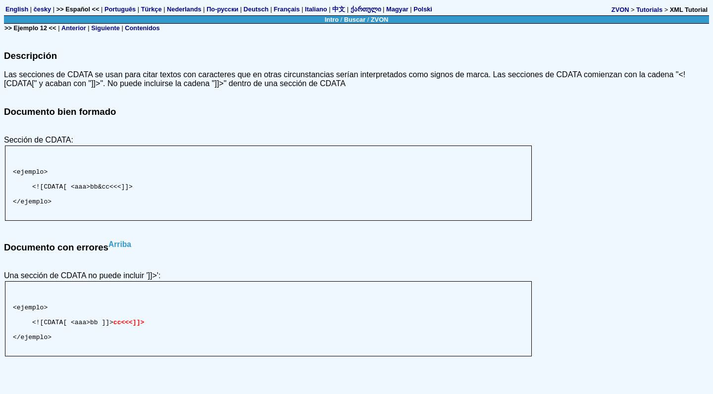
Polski (422, 9)
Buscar (354, 19)
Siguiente (105, 28)
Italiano (316, 9)
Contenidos (142, 28)
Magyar (397, 9)
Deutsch (256, 9)
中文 (338, 9)
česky (42, 9)
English (16, 9)
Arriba (119, 256)
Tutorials (649, 9)
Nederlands (184, 9)
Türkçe (151, 9)
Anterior (73, 28)
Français (287, 9)
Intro (332, 19)
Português (120, 9)
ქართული (366, 9)
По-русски (222, 9)
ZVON (620, 9)
